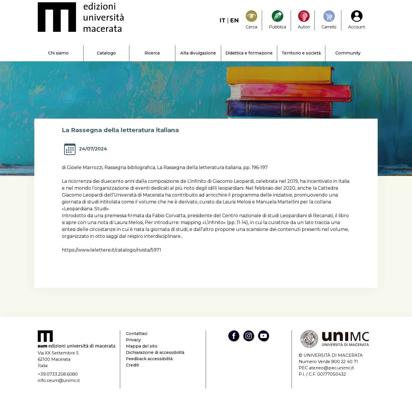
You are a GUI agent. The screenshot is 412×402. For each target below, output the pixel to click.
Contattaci (136, 333)
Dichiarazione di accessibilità (155, 352)
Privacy (133, 339)
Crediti (132, 365)
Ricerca (152, 53)
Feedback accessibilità (149, 358)
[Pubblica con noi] (277, 20)
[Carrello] (329, 20)
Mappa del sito (141, 346)
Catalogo (106, 53)
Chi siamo (58, 53)
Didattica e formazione (249, 53)
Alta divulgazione (198, 53)
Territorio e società (301, 53)
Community (347, 53)
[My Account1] (356, 20)
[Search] (251, 20)
